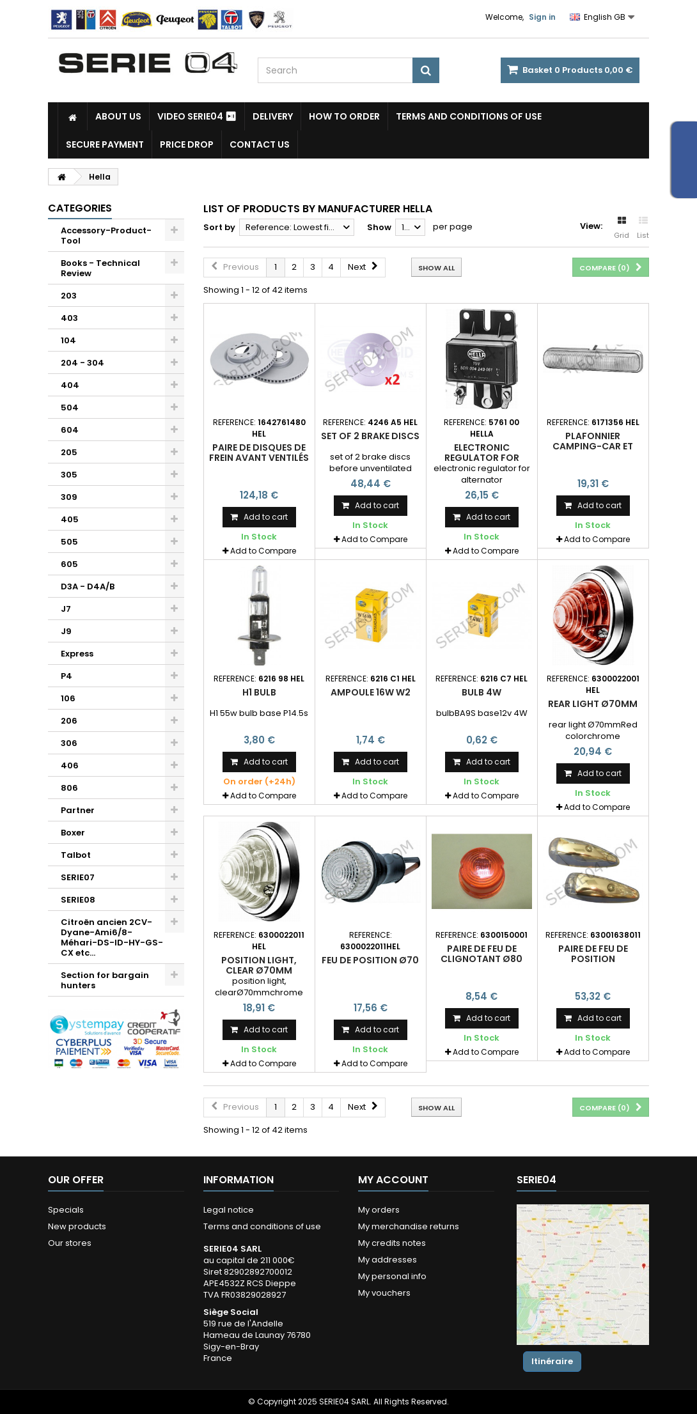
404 (70, 385)
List (643, 228)
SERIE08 (78, 900)
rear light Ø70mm (593, 703)
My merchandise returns (408, 1226)
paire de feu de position (593, 953)
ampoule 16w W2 (371, 692)
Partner (78, 810)
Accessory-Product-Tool (106, 235)
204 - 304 (82, 363)
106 (68, 698)
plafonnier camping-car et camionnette (592, 446)
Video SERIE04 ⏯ (197, 116)
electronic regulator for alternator (481, 458)
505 (69, 542)
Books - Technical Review (100, 268)
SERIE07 (78, 877)
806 (69, 788)
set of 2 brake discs (370, 436)
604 (70, 430)
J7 (66, 609)
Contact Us (260, 144)
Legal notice (228, 1210)
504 (70, 407)
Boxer (73, 833)
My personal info (392, 1276)
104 (68, 340)
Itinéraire (552, 1361)
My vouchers (384, 1293)
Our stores (69, 1243)
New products (77, 1226)
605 (69, 564)
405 (70, 519)
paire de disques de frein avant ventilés (259, 452)
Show (379, 227)
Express (77, 654)
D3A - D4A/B (87, 586)
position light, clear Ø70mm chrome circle (259, 971)
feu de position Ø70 (370, 960)
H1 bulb (259, 692)
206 (69, 721)
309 (69, 497)
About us (118, 116)
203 (69, 296)
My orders (379, 1210)
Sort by (219, 227)
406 (70, 765)
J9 (66, 631)
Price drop (187, 144)
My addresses (387, 1260)
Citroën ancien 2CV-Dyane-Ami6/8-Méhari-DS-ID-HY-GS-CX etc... (112, 937)
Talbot (76, 855)
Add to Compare (263, 550)
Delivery (273, 116)
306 (69, 743)
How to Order (344, 116)
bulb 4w (481, 692)
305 (69, 475)
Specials (66, 1210)
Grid (621, 228)
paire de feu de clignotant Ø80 (481, 953)
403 (69, 318)
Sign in (542, 17)
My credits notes (392, 1243)
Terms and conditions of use (469, 116)
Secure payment (105, 144)
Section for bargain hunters (105, 980)
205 (69, 452)
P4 (66, 676)
